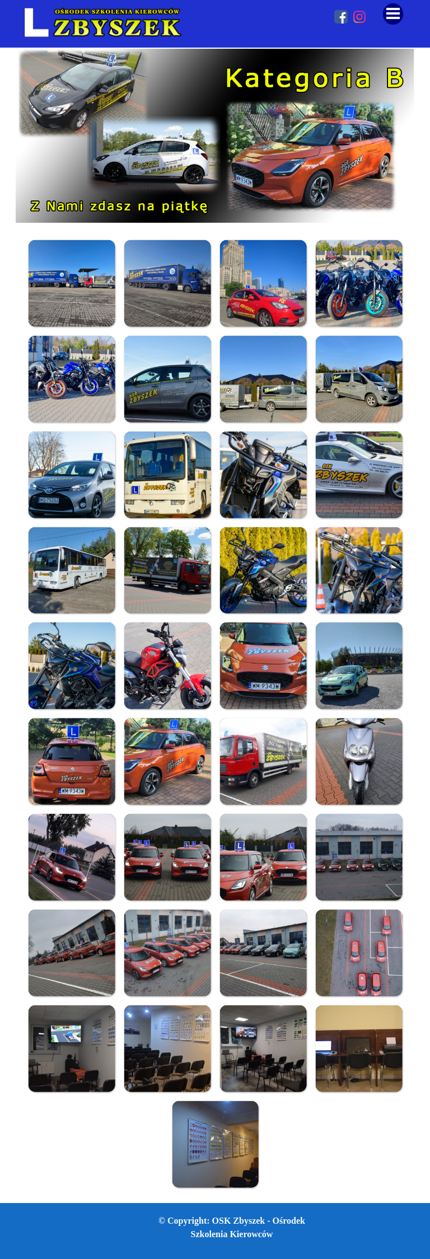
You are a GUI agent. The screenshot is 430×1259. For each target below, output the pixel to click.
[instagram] (359, 16)
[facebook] (341, 16)
